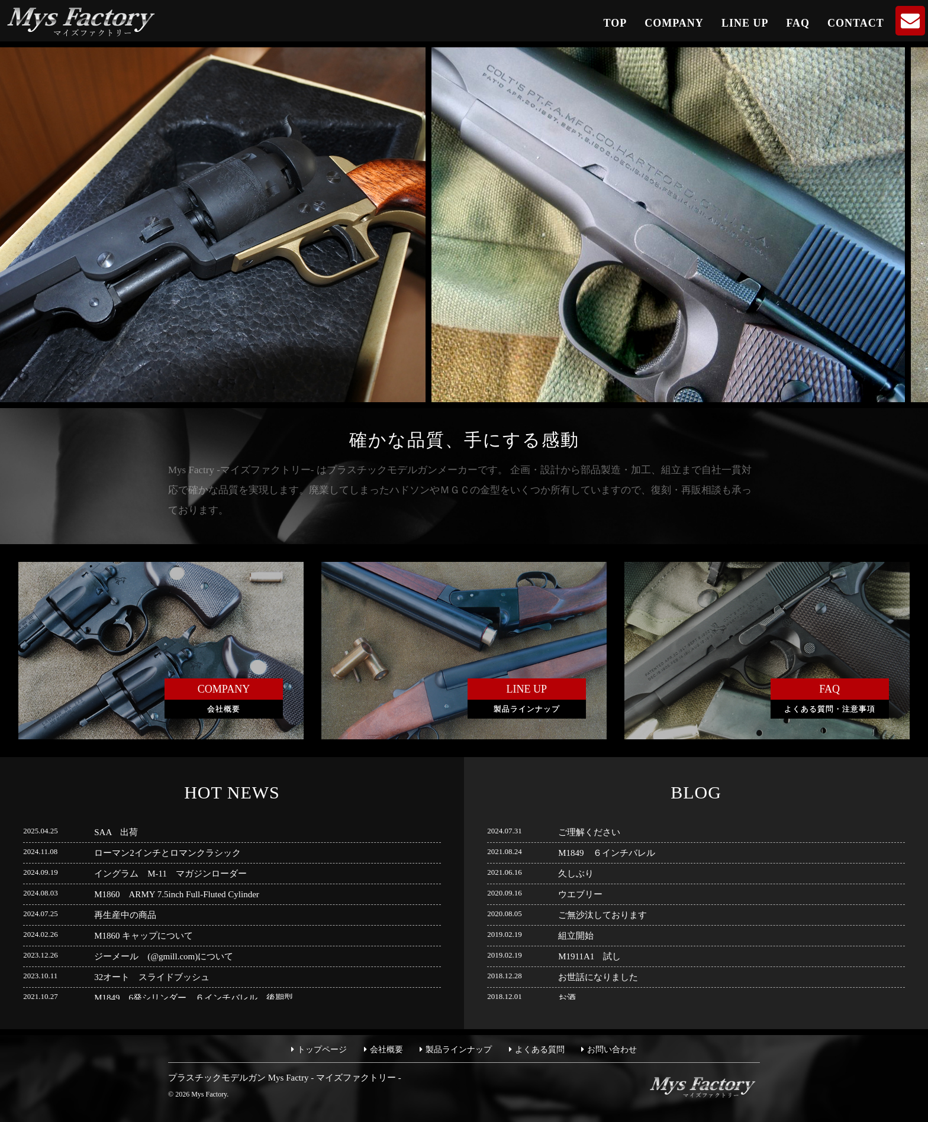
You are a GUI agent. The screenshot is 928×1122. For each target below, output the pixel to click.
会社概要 (386, 1049)
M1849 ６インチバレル (606, 853)
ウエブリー (580, 894)
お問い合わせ (612, 1049)
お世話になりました (598, 977)
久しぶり (576, 873)
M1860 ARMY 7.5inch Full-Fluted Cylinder (176, 894)
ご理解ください (589, 832)
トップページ (322, 1049)
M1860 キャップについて (143, 935)
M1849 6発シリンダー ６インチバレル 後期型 (193, 998)
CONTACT (855, 23)
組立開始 (576, 935)
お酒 (567, 998)
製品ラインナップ (459, 1049)
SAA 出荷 (116, 832)
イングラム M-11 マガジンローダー (170, 873)
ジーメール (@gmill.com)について (163, 956)
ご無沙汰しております (602, 915)
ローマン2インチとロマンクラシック (167, 853)
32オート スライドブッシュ (152, 977)
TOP (615, 23)
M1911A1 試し (589, 956)
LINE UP (745, 23)
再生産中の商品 (125, 915)
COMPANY (674, 23)
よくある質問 (540, 1049)
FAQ (798, 23)
